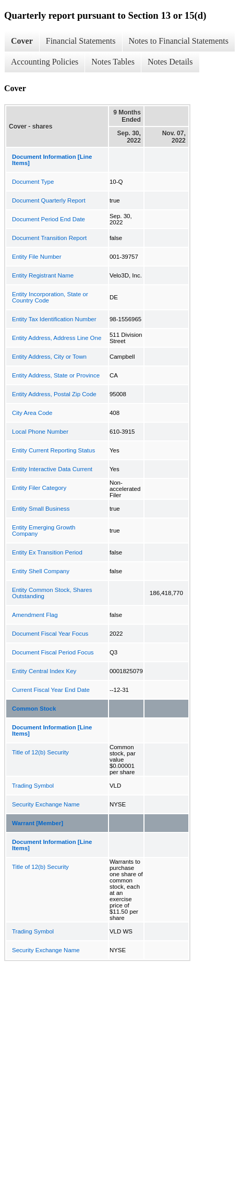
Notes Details (170, 61)
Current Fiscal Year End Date (51, 690)
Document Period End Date (48, 219)
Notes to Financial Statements (179, 40)
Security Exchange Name (46, 804)
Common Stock (34, 708)
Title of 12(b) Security (40, 752)
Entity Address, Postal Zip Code (54, 394)
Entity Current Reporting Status (53, 450)
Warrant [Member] (37, 823)
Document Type (33, 182)
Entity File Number (37, 257)
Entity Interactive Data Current (52, 469)
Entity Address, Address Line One (56, 338)
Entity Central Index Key (44, 671)
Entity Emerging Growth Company (43, 530)
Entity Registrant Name (43, 275)
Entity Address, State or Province (56, 375)
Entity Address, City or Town (49, 356)
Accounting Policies (44, 61)
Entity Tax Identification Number (54, 319)
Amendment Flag (35, 615)
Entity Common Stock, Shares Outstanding (52, 593)
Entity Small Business (41, 509)
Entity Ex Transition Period (47, 552)
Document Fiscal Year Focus (50, 633)
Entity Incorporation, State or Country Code (50, 297)
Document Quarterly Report (49, 200)
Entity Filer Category (39, 488)
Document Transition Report (49, 238)
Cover (22, 40)
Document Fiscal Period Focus (53, 652)
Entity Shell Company (40, 571)
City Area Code (32, 413)
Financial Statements (81, 40)
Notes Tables (113, 61)
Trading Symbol (33, 785)
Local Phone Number (40, 431)
